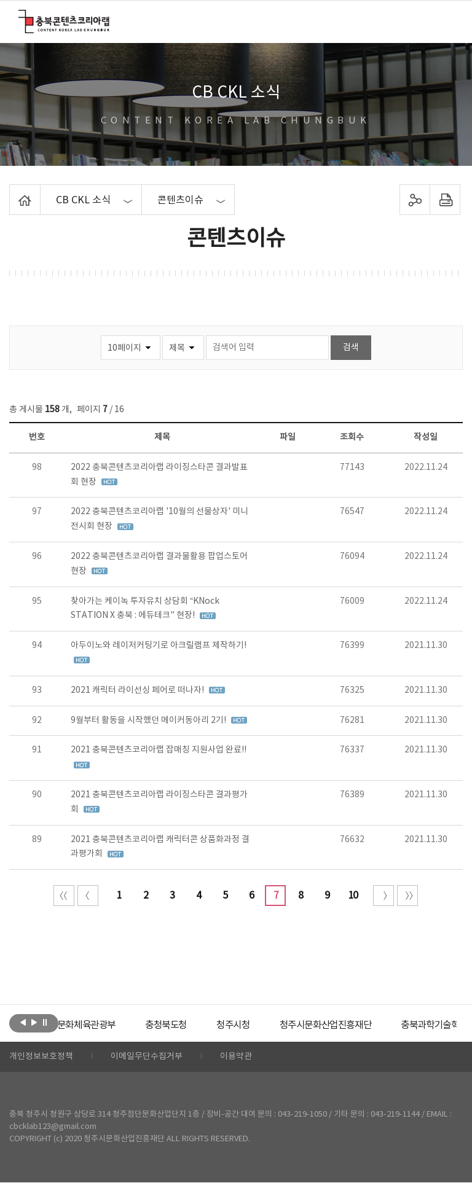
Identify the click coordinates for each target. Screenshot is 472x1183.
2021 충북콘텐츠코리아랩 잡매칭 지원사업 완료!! (158, 750)
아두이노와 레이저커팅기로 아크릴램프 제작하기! (158, 645)
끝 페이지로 (407, 895)
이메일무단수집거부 (147, 1057)
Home (12, 191)
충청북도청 (188, 1025)
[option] (105, 1025)
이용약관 (236, 1057)
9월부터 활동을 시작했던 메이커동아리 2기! (149, 720)
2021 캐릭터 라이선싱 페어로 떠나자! (138, 690)
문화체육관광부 (105, 1025)
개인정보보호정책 (41, 1057)
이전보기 (23, 1022)
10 (352, 895)
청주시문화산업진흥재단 (354, 1025)
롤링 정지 (45, 1022)
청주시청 (258, 1025)
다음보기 (34, 1022)
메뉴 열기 (445, 21)
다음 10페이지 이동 (383, 895)
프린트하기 (444, 199)
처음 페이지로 (63, 895)
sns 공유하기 (414, 199)
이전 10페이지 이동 (87, 895)
